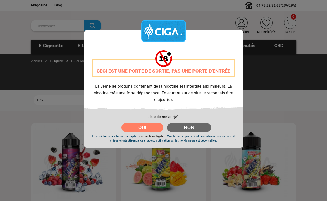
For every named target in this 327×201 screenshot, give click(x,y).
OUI (142, 127)
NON (189, 127)
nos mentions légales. (152, 136)
